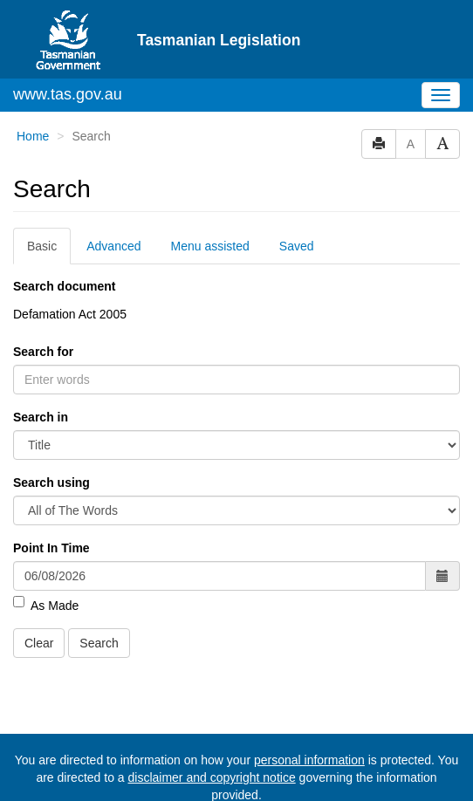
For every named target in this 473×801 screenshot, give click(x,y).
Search (98, 643)
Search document (64, 286)
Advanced (113, 246)
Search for (43, 352)
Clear (38, 643)
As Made (46, 605)
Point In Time (51, 548)
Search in (40, 417)
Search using (51, 483)
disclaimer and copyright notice (211, 777)
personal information (309, 760)
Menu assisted (210, 246)
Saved (296, 246)
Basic (42, 246)
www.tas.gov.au (67, 94)
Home (33, 136)
